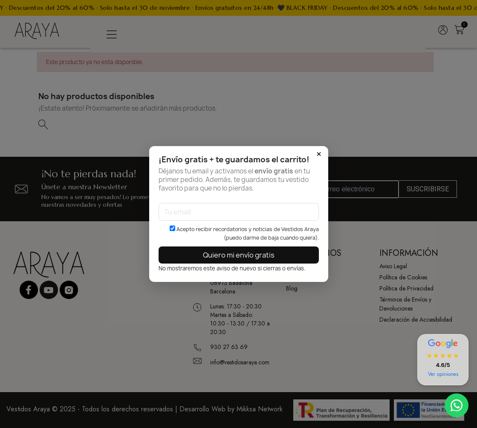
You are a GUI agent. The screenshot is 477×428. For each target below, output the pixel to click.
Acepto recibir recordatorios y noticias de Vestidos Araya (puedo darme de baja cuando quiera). (244, 233)
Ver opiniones (443, 374)
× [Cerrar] (318, 154)
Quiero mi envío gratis (239, 255)
